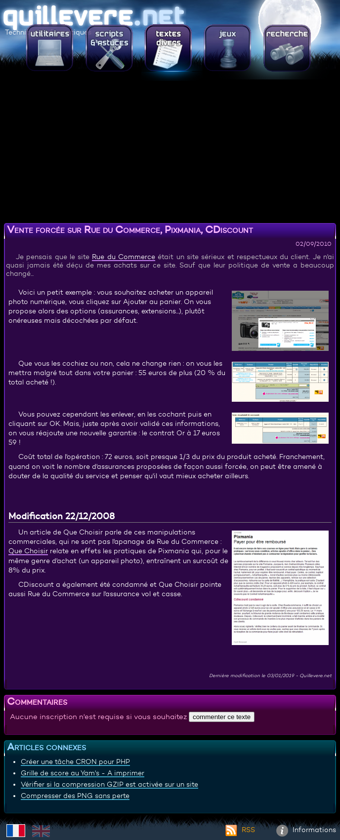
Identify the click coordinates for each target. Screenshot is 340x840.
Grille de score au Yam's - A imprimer (82, 772)
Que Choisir (28, 550)
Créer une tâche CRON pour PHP (75, 761)
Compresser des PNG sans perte (75, 795)
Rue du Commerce (123, 256)
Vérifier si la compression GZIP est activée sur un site (109, 784)
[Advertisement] (170, 150)
